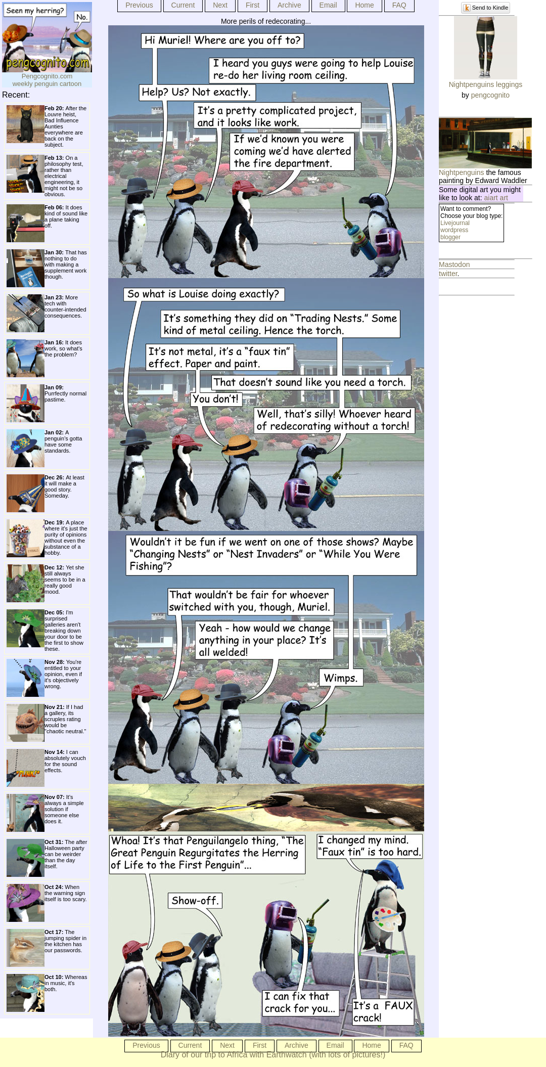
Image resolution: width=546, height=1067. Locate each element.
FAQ (399, 5)
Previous (139, 5)
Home (364, 5)
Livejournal (455, 223)
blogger (450, 237)
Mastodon (454, 264)
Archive (289, 5)
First (252, 5)
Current (183, 5)
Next (220, 5)
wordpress (454, 230)
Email (328, 5)
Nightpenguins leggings (486, 84)
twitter (448, 274)
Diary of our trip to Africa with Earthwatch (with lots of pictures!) (273, 1054)
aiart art (496, 198)
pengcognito (490, 95)
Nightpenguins (461, 172)
